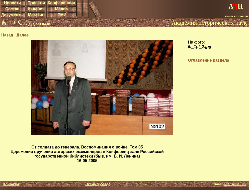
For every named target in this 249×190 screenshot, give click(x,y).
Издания (36, 9)
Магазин (36, 15)
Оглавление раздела (208, 60)
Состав (12, 9)
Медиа (61, 9)
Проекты (36, 3)
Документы (12, 15)
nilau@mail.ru (235, 184)
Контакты (11, 184)
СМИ (61, 15)
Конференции (61, 3)
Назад (7, 35)
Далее (23, 35)
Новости (12, 3)
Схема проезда (98, 184)
